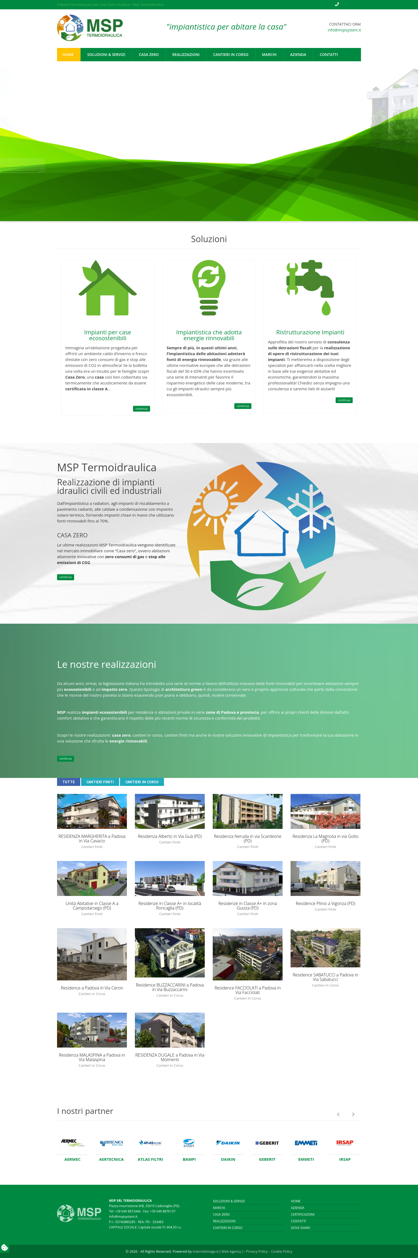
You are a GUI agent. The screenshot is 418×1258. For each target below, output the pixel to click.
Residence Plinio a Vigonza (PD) (325, 903)
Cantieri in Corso (142, 782)
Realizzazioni (224, 1221)
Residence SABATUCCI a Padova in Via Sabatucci (325, 977)
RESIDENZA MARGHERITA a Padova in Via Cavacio (92, 838)
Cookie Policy (281, 1251)
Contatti (298, 1221)
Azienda (297, 1208)
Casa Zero (221, 1214)
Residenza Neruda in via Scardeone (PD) (247, 838)
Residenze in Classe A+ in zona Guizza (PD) (247, 905)
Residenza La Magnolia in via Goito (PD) (325, 838)
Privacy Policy (257, 1251)
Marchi (219, 1208)
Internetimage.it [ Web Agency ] (218, 1251)
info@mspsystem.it (344, 30)
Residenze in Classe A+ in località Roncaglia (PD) (170, 905)
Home (296, 1201)
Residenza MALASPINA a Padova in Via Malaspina (92, 1057)
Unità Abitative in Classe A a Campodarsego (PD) (92, 905)
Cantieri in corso (227, 1227)
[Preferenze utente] (4, 1248)
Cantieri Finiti (100, 782)
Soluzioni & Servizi (229, 1201)
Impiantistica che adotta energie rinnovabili (209, 335)
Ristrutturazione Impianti (310, 332)
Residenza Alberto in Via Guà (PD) (170, 836)
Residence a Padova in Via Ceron (92, 988)
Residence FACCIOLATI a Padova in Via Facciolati (248, 990)
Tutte (68, 782)
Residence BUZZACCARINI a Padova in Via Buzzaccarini (170, 987)
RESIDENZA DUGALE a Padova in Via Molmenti (169, 1057)
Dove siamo (301, 1227)
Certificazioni (303, 1214)
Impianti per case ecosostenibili (107, 335)
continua (141, 409)
